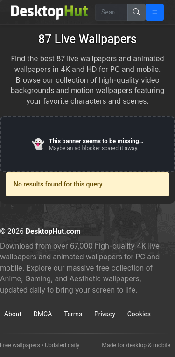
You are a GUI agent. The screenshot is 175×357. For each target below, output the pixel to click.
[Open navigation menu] (155, 12)
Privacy (104, 314)
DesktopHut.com (53, 231)
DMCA (43, 314)
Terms (73, 314)
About (12, 314)
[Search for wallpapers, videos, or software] (111, 12)
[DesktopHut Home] (49, 12)
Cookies (139, 314)
